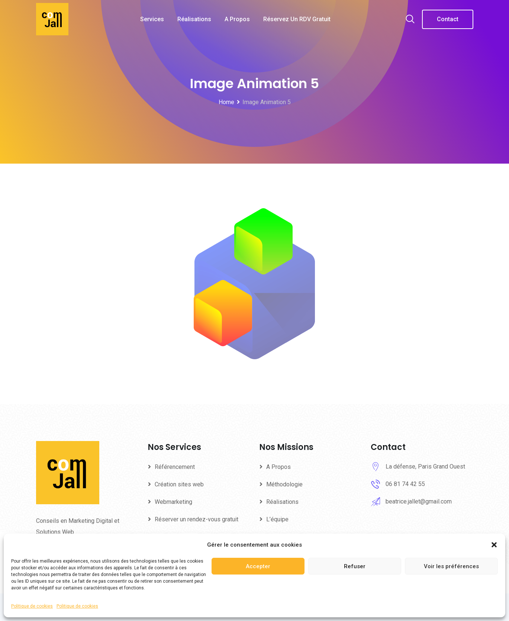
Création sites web (179, 484)
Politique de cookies (32, 606)
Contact (447, 19)
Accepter (258, 566)
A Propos (237, 19)
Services (152, 19)
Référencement (175, 466)
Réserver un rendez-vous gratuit (196, 519)
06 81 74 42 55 (405, 484)
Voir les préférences (451, 566)
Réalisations (194, 19)
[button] (494, 544)
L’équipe (277, 519)
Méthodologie (284, 484)
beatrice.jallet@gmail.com (419, 501)
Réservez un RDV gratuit (297, 19)
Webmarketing (173, 501)
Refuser (354, 566)
